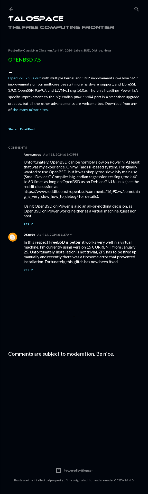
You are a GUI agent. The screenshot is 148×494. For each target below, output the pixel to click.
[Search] (137, 8)
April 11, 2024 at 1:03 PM (60, 153)
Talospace (35, 19)
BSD (87, 50)
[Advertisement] (74, 405)
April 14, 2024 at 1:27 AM (54, 233)
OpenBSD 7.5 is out (24, 78)
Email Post (27, 128)
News (108, 50)
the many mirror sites (30, 108)
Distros (96, 50)
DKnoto (29, 233)
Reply (28, 223)
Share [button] (12, 128)
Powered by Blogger (74, 469)
